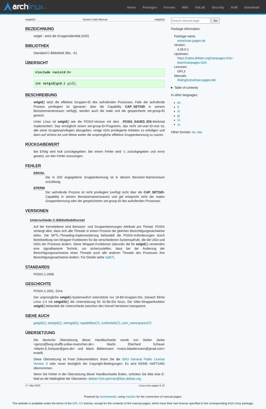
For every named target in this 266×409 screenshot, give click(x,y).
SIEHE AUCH (37, 316)
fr (178, 107)
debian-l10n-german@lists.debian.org (114, 378)
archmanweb (108, 396)
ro (178, 120)
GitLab (200, 7)
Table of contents (186, 87)
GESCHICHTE (38, 284)
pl (178, 116)
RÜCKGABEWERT (42, 144)
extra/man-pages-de (191, 40)
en (179, 102)
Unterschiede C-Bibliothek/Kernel (57, 220)
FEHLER (33, 166)
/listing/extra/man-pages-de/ (196, 80)
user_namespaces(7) (136, 323)
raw (199, 132)
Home (131, 7)
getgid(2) (40, 323)
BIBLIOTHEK (37, 46)
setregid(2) (70, 323)
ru (178, 124)
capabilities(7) (89, 323)
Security (218, 7)
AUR (234, 7)
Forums (169, 7)
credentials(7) (110, 323)
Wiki (185, 7)
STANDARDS (37, 267)
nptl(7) (109, 257)
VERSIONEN (36, 211)
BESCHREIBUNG (41, 95)
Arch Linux (24, 6)
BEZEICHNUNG (39, 29)
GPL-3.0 (77, 403)
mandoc (131, 396)
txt (193, 132)
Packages (150, 7)
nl (178, 111)
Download (251, 7)
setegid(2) (55, 323)
